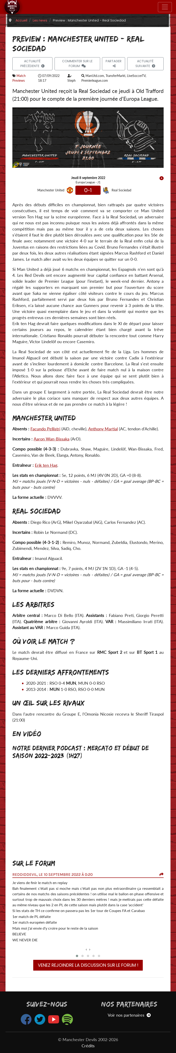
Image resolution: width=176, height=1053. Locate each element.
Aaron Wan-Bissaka (51, 439)
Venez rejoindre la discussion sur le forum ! (88, 965)
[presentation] (86, 949)
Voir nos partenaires (129, 1015)
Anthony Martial (103, 428)
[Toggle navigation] (165, 7)
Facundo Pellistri (45, 428)
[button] (77, 956)
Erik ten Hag (46, 465)
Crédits (88, 1045)
